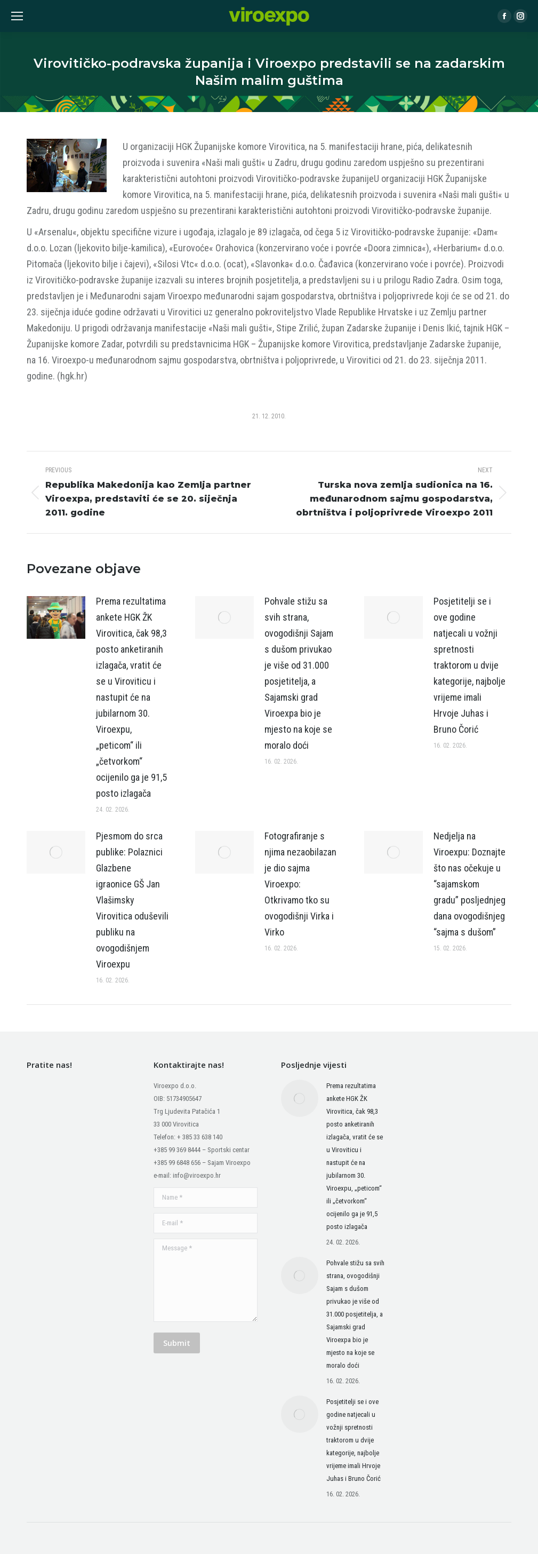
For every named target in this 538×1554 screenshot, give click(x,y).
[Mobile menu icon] (17, 16)
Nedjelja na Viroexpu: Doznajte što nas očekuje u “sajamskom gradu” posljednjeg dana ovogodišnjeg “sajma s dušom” (469, 884)
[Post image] (56, 617)
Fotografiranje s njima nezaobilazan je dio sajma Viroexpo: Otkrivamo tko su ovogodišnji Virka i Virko (300, 884)
